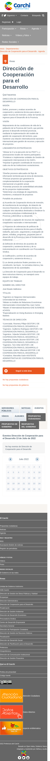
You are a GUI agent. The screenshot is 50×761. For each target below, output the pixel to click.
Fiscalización (5, 637)
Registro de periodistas (8, 549)
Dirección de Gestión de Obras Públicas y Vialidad (18, 594)
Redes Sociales (10, 42)
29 (19, 467)
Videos (2, 561)
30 (24, 467)
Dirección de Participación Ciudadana (14, 630)
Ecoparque (4, 597)
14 (24, 478)
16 (34, 478)
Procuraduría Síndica (8, 619)
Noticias (6, 35)
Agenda (36, 29)
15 (29, 478)
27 (8, 467)
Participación (9, 29)
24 (39, 483)
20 (19, 483)
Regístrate (6, 22)
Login (19, 22)
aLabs (45, 749)
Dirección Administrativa (9, 601)
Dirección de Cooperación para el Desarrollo (18, 51)
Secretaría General (7, 626)
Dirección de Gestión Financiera (12, 658)
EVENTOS (39, 408)
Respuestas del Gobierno (28, 425)
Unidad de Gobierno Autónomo (11, 586)
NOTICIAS (25, 408)
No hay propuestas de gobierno (16, 385)
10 (39, 472)
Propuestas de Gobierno (9, 425)
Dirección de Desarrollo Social (11, 640)
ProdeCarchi (4, 608)
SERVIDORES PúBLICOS (8, 409)
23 (34, 483)
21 (24, 483)
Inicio (2, 49)
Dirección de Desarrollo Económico (13, 615)
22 (29, 483)
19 (13, 483)
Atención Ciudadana (20, 696)
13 (19, 478)
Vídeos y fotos (23, 35)
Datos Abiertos (17, 712)
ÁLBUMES (19, 416)
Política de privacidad (8, 672)
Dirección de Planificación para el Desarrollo (16, 644)
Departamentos (12, 49)
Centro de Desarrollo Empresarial (12, 622)
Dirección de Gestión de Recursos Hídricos (16, 633)
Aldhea (38, 749)
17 (39, 478)
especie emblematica (20, 728)
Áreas (24, 29)
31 (39, 489)
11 (8, 478)
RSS (1, 541)
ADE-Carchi (4, 590)
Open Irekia (30, 746)
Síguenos (12, 15)
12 (13, 478)
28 (13, 467)
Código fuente (5, 676)
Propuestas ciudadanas (34, 417)
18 (8, 483)
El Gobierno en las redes (9, 573)
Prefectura (4, 647)
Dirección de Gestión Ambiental (11, 612)
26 (13, 489)
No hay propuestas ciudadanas (15, 380)
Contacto (24, 15)
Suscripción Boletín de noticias (11, 545)
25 (8, 489)
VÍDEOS (5, 416)
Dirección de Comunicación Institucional (15, 655)
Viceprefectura (5, 651)
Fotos (2, 564)
